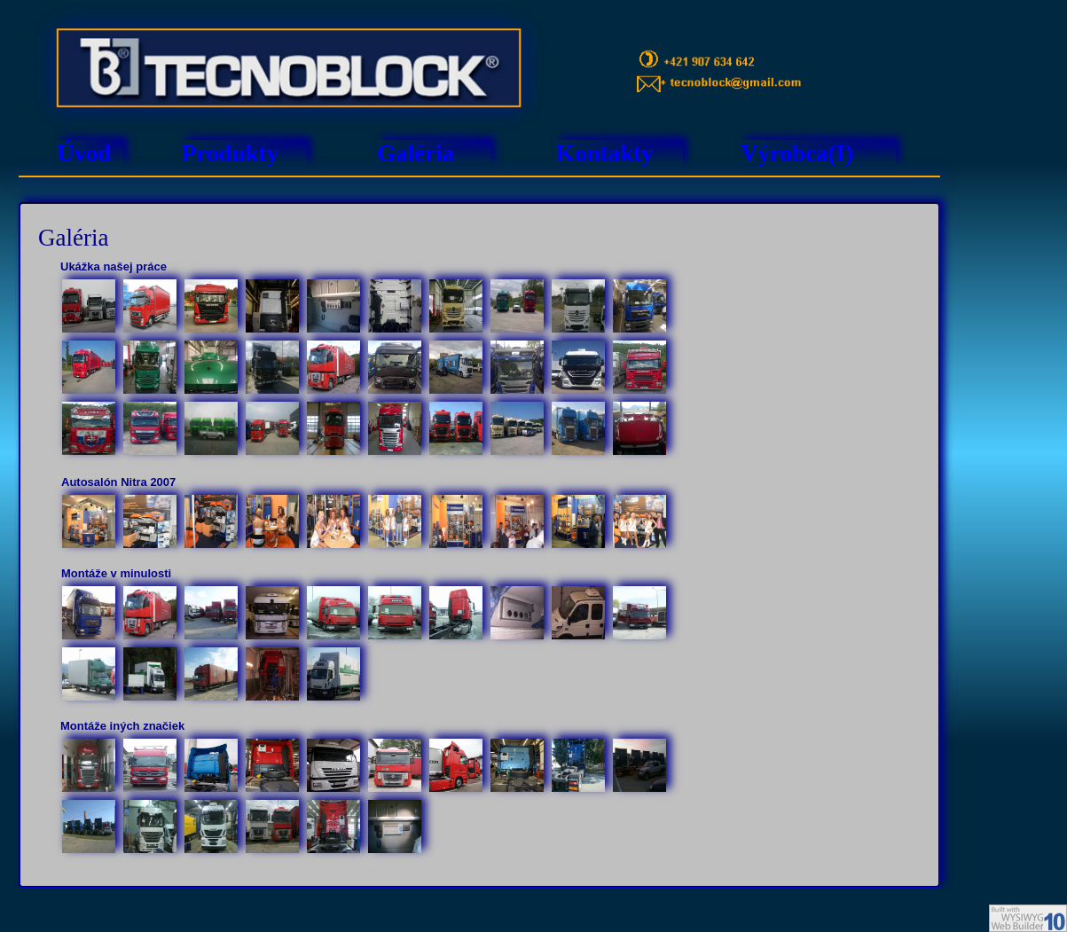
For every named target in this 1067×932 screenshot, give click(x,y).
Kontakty (605, 153)
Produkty (230, 153)
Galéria (415, 153)
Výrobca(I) (797, 153)
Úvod (84, 153)
